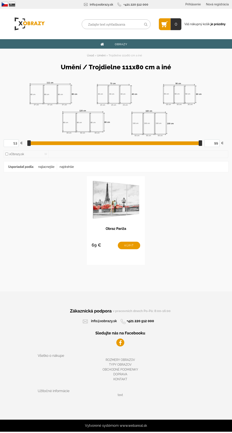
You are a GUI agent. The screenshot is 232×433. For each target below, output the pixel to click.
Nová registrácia (217, 4)
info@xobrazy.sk (101, 4)
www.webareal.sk (133, 427)
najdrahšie (67, 167)
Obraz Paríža (116, 229)
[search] (145, 24)
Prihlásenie (193, 4)
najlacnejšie (46, 167)
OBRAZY (121, 44)
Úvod (90, 55)
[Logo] (29, 24)
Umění (101, 55)
